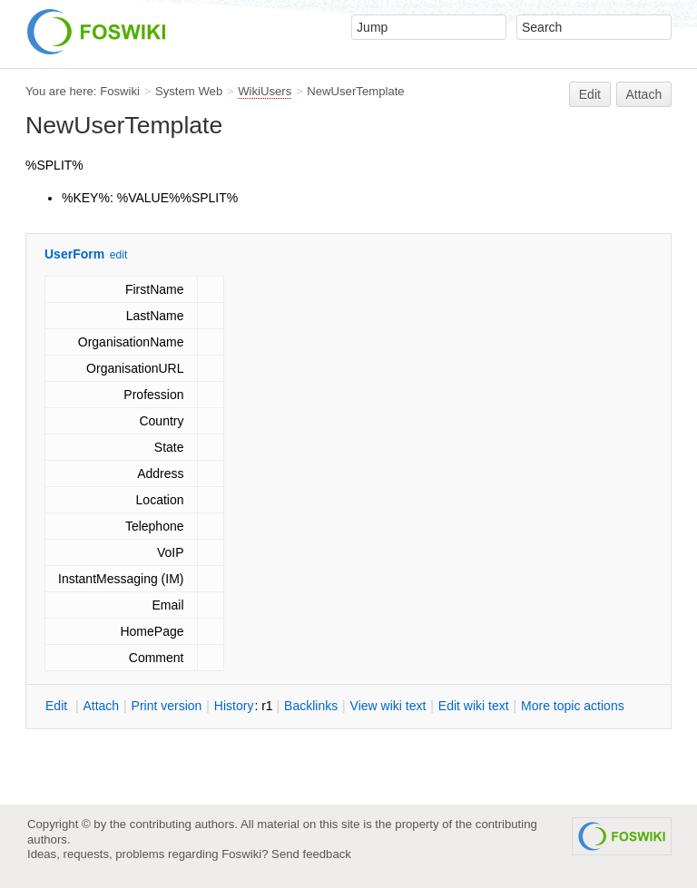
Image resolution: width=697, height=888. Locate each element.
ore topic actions (572, 705)
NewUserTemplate (355, 91)
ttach (101, 705)
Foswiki (120, 91)
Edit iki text (473, 705)
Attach (644, 94)
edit (118, 255)
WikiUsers (264, 91)
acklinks (311, 705)
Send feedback (311, 854)
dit (58, 705)
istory (234, 705)
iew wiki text (388, 705)
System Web (188, 91)
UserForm (74, 254)
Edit (590, 94)
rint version (167, 705)
